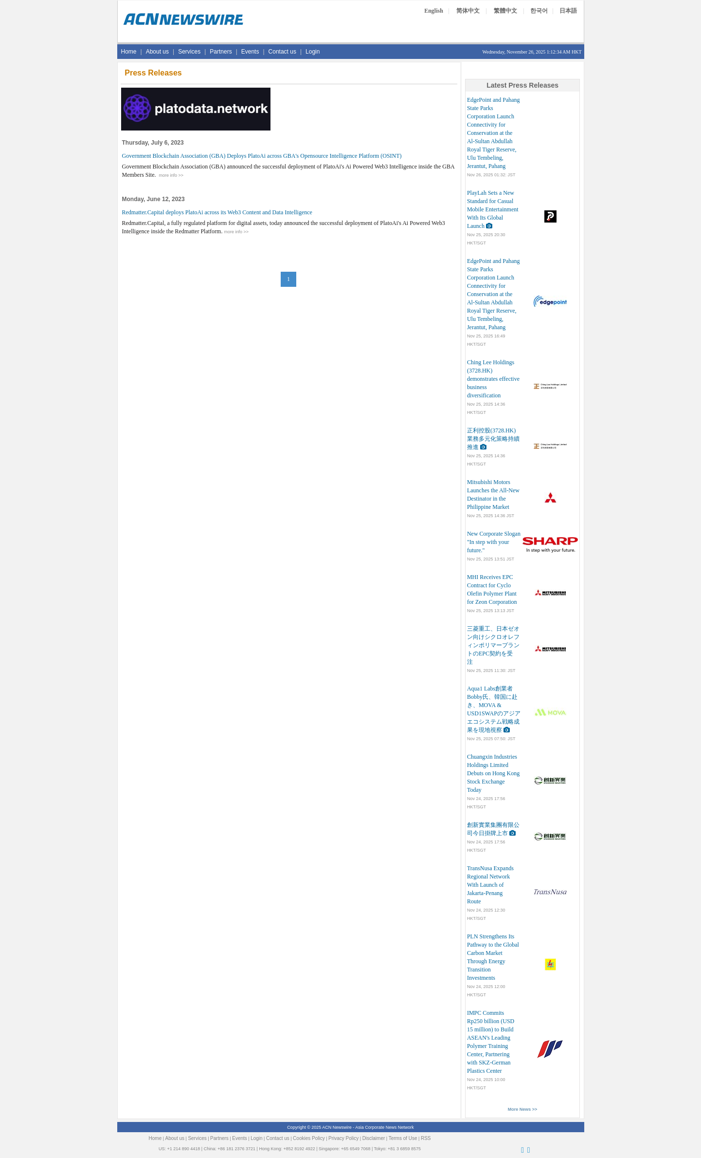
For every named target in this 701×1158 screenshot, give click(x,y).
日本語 (568, 10)
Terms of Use (403, 1138)
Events (250, 51)
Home (129, 51)
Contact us (282, 51)
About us (157, 51)
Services (189, 51)
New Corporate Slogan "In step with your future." (494, 542)
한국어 (539, 10)
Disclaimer (373, 1138)
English (433, 10)
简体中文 (468, 10)
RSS (426, 1138)
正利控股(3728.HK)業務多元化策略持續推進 (493, 438)
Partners (221, 51)
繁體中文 (505, 10)
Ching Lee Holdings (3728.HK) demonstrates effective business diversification (493, 379)
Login (313, 51)
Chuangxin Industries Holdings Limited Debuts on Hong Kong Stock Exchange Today (493, 773)
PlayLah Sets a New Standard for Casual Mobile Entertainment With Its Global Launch (493, 209)
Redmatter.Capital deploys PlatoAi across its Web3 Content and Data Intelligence (217, 212)
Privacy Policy (343, 1138)
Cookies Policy (309, 1138)
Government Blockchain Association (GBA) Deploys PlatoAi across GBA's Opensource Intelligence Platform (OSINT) (262, 155)
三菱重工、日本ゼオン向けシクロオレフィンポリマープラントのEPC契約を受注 (493, 645)
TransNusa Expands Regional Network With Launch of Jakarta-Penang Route (490, 885)
